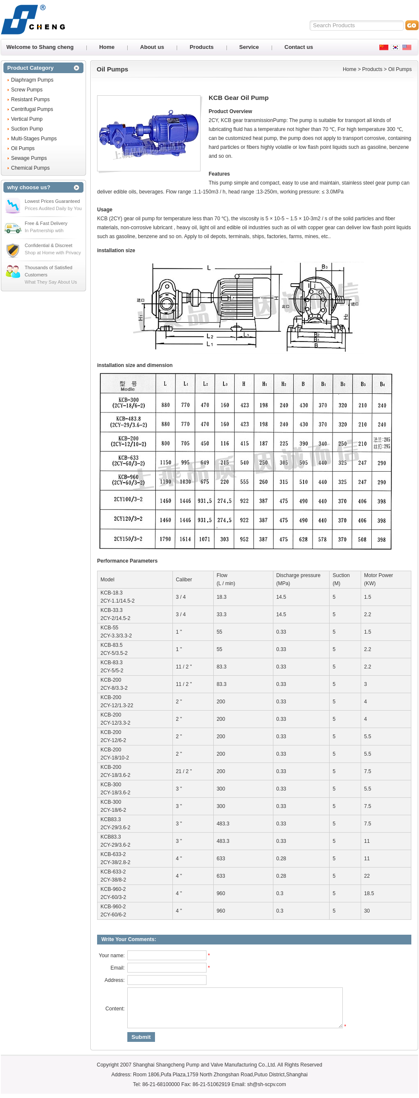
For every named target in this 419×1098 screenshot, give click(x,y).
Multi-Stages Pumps (34, 139)
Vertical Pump (27, 119)
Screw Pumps (27, 90)
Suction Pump (27, 129)
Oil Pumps (22, 148)
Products (201, 47)
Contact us (298, 47)
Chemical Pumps (30, 168)
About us (152, 47)
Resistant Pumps (30, 99)
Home (107, 47)
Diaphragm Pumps (32, 80)
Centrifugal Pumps (32, 109)
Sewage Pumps (29, 158)
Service (249, 47)
